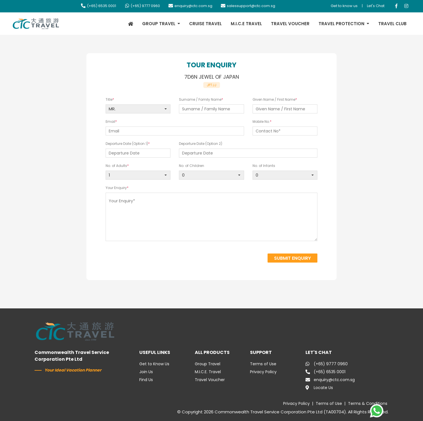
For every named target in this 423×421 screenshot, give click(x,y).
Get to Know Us (154, 364)
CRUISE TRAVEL (205, 24)
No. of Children (191, 165)
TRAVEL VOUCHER (290, 24)
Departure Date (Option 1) (127, 143)
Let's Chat (375, 5)
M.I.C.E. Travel (208, 372)
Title (109, 99)
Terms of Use (263, 364)
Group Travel (207, 364)
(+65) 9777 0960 (142, 5)
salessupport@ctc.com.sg (248, 5)
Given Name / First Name (274, 99)
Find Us (146, 380)
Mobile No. (261, 121)
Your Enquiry (116, 187)
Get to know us (344, 5)
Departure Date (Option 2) (200, 143)
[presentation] (218, 259)
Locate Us (319, 387)
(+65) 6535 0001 (98, 5)
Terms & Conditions (367, 403)
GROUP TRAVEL (158, 24)
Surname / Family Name (200, 99)
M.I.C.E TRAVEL (246, 24)
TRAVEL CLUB (392, 24)
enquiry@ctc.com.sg (190, 5)
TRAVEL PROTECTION (341, 24)
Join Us (146, 372)
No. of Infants (264, 165)
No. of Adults (116, 165)
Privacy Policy (263, 372)
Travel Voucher (210, 380)
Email (110, 121)
